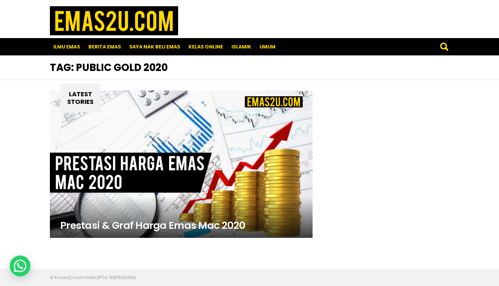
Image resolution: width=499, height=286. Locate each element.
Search (444, 47)
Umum (267, 46)
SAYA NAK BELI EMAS (154, 46)
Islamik (241, 46)
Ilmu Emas (66, 46)
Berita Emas (104, 46)
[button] (20, 266)
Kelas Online (206, 46)
